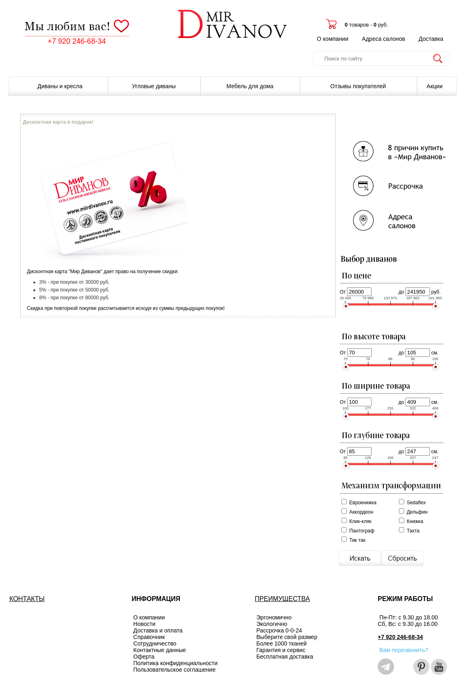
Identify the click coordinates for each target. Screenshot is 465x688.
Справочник (149, 637)
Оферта (144, 656)
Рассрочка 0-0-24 (279, 630)
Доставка (430, 39)
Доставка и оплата (158, 630)
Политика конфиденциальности (175, 663)
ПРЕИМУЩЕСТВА (282, 598)
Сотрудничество (154, 643)
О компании (332, 39)
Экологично (272, 624)
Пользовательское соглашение (174, 669)
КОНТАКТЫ (26, 598)
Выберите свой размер (287, 637)
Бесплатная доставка (285, 656)
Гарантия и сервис (281, 650)
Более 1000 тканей (282, 643)
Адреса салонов (383, 39)
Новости (144, 624)
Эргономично (274, 617)
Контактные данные (159, 650)
